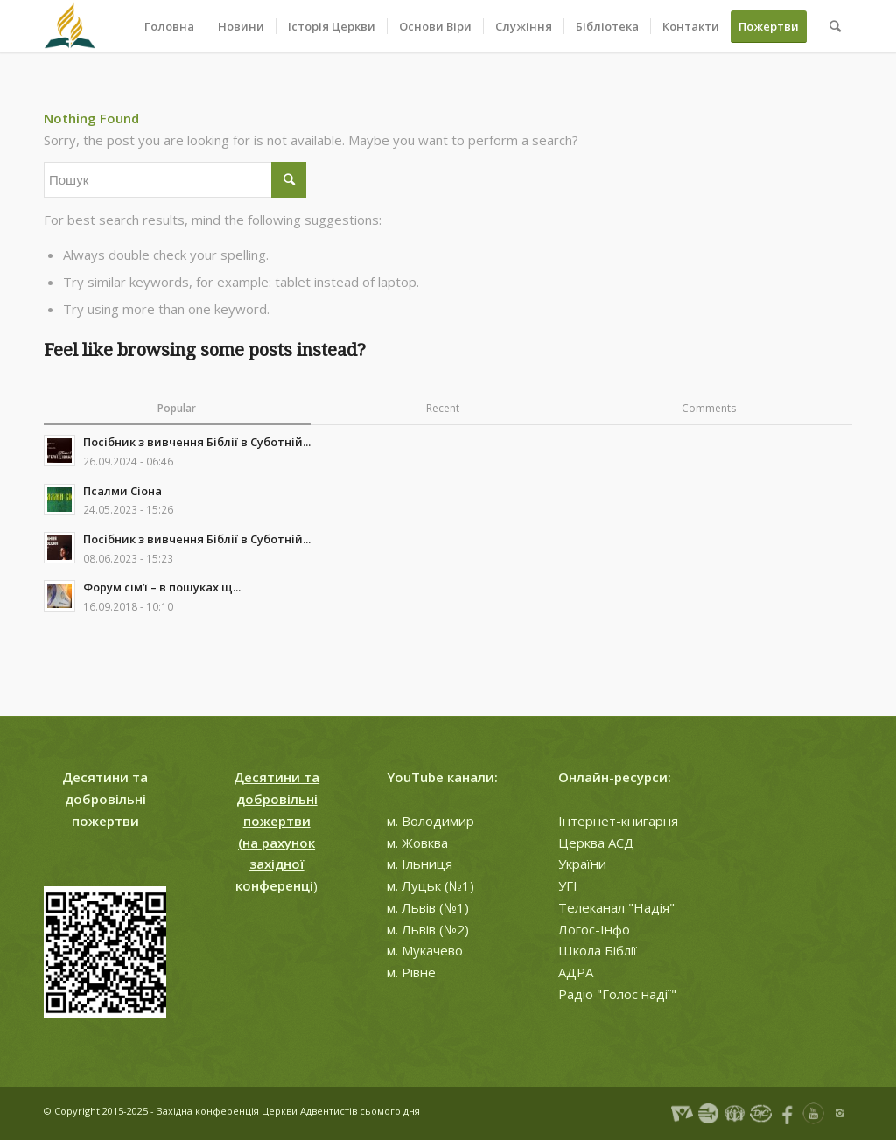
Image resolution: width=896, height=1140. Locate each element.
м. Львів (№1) (428, 907)
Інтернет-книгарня (618, 820)
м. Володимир (430, 820)
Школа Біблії (597, 950)
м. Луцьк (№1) (430, 885)
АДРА (575, 972)
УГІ (568, 885)
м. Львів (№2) (428, 929)
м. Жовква (417, 842)
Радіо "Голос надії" (617, 994)
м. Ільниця (419, 863)
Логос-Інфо (594, 929)
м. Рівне (411, 972)
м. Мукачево (425, 950)
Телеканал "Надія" (616, 907)
